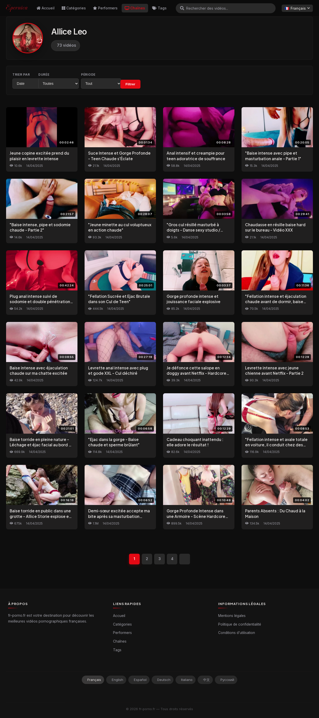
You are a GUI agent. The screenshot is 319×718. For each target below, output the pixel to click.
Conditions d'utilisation (236, 633)
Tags (159, 8)
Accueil (46, 8)
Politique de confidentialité (239, 624)
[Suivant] (185, 559)
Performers (105, 8)
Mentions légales (232, 616)
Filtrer (157, 84)
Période (109, 74)
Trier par (21, 74)
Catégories (74, 8)
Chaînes (135, 8)
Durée (62, 74)
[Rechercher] (182, 8)
